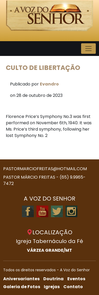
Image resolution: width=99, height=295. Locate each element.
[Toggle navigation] (88, 48)
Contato (73, 287)
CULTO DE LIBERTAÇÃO (43, 67)
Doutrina (53, 279)
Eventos (76, 279)
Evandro (49, 84)
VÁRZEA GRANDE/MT (49, 250)
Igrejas (52, 287)
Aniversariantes (21, 279)
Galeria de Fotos (21, 287)
